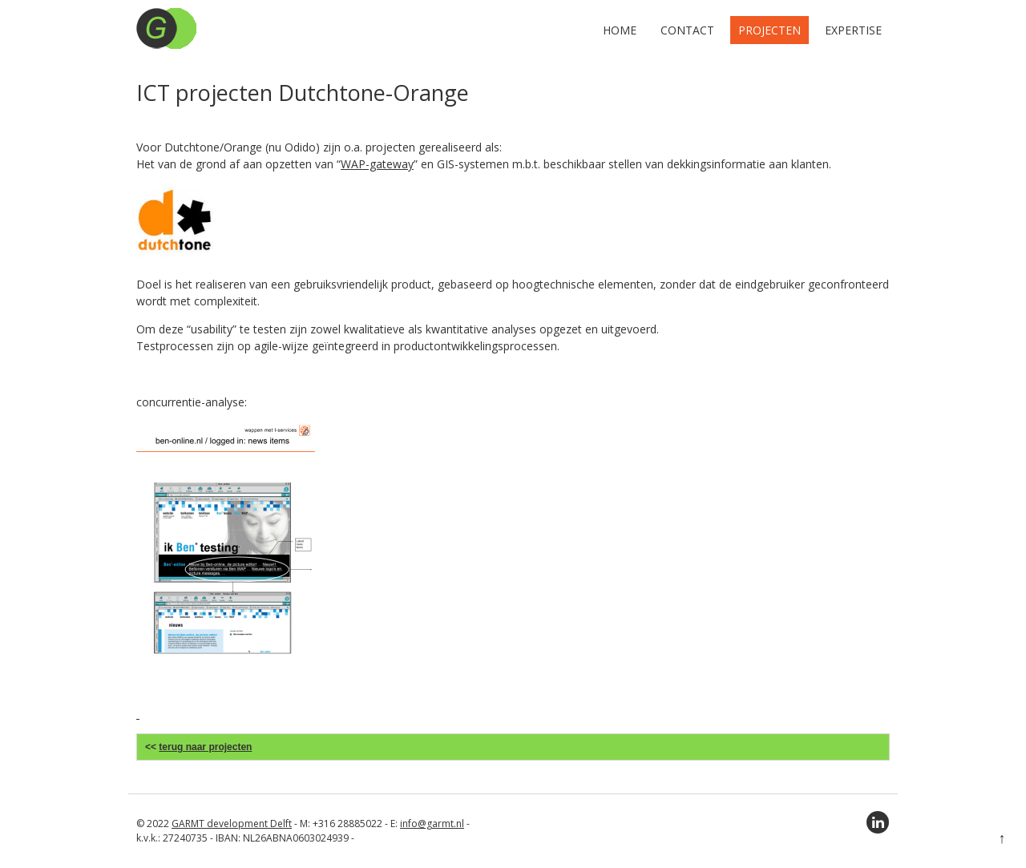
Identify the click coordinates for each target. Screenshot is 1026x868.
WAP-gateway (377, 164)
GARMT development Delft (232, 823)
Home (619, 30)
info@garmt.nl (432, 823)
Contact (687, 30)
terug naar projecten (205, 747)
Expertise (853, 30)
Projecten (769, 30)
